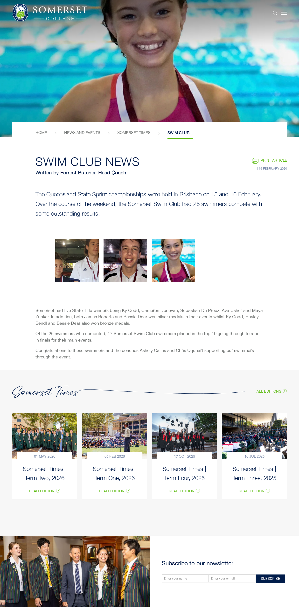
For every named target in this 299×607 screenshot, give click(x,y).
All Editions (269, 391)
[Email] (232, 578)
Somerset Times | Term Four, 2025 (184, 473)
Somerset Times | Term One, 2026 (114, 473)
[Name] (185, 578)
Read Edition (42, 491)
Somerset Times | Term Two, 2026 (44, 473)
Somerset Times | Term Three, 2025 (254, 473)
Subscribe (270, 578)
